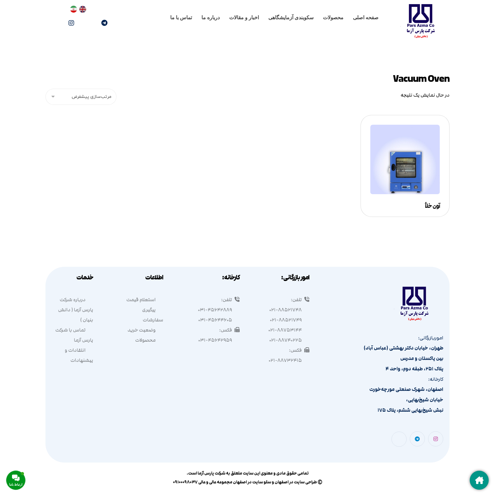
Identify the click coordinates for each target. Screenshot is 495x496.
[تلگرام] (104, 23)
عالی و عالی (207, 482)
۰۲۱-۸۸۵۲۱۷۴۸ (289, 309)
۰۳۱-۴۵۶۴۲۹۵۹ (219, 340)
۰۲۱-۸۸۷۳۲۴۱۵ (289, 360)
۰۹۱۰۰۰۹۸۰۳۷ (185, 482)
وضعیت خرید (145, 329)
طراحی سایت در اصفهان (296, 482)
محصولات (149, 340)
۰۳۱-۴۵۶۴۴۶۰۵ (219, 319)
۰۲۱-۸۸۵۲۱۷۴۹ (289, 319)
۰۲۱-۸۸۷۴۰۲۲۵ (289, 340)
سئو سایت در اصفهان (252, 482)
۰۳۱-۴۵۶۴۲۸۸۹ (219, 309)
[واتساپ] (88, 23)
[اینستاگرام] (71, 23)
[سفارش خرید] (80, 97)
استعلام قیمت (144, 299)
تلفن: (300, 299)
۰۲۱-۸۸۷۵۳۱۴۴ (288, 329)
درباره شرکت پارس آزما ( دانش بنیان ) (75, 309)
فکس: (299, 350)
